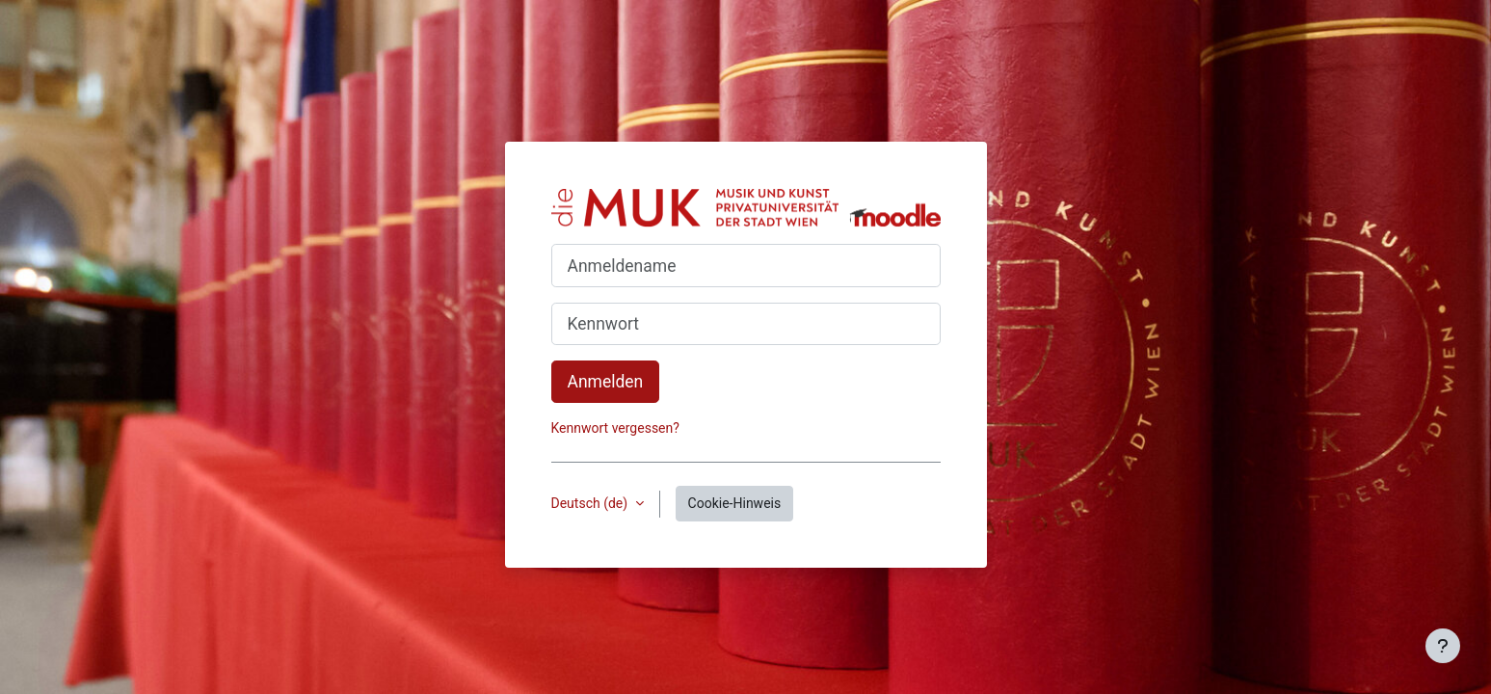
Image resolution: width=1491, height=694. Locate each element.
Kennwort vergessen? (615, 428)
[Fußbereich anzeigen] (1442, 645)
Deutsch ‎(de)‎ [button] (591, 503)
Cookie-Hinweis (735, 503)
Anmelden (606, 381)
